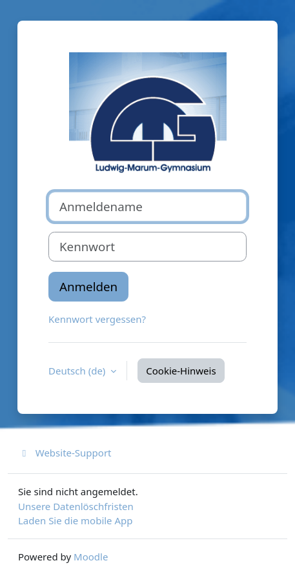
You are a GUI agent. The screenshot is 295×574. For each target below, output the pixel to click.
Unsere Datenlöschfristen (76, 506)
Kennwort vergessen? (97, 319)
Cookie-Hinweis (181, 370)
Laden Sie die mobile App (75, 520)
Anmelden (88, 286)
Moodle (91, 556)
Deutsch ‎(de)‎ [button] (78, 370)
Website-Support (65, 452)
